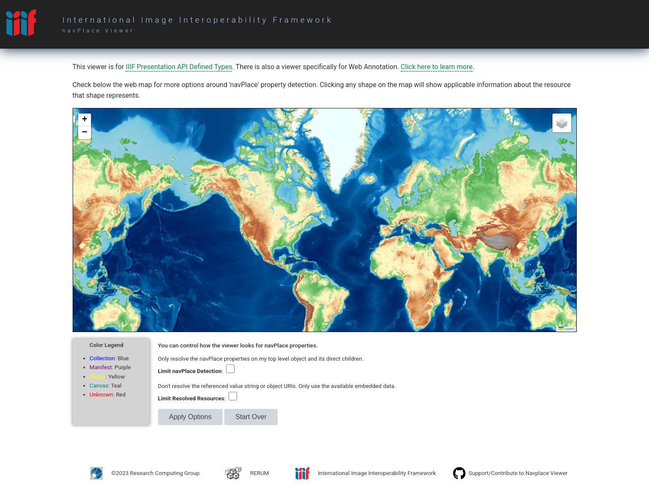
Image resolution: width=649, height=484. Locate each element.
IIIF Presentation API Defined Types (179, 67)
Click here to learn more (437, 67)
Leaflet (566, 329)
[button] (84, 120)
